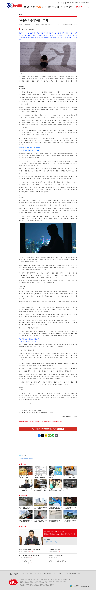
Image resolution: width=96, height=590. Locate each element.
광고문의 (16, 573)
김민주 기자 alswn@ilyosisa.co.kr (25, 24)
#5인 (30, 421)
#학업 (33, 421)
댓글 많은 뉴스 (23, 495)
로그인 (87, 3)
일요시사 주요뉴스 (24, 527)
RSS (65, 573)
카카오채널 (59, 3)
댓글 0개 (57, 24)
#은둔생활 (21, 421)
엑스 (42, 435)
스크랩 (72, 24)
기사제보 (72, 3)
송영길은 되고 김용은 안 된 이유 (51, 543)
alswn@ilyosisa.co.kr (25, 404)
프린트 (70, 24)
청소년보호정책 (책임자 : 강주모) (44, 573)
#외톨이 (26, 421)
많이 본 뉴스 (22, 464)
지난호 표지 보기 (13, 574)
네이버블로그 (66, 3)
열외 (68, 3)
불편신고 (22, 573)
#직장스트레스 (38, 421)
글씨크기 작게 (76, 24)
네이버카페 (52, 435)
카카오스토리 (61, 3)
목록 (66, 24)
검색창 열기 (88, 7)
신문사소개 (9, 573)
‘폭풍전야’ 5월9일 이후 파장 (50, 541)
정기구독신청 (77, 3)
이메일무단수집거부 (58, 573)
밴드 (56, 435)
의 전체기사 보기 (69, 416)
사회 (20, 14)
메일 (68, 24)
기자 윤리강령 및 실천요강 (74, 573)
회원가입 (83, 3)
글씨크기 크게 (74, 24)
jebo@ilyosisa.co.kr (46, 413)
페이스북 (63, 3)
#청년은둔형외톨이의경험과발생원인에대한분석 (52, 421)
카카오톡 (46, 435)
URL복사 (64, 24)
